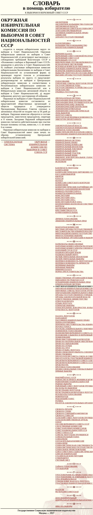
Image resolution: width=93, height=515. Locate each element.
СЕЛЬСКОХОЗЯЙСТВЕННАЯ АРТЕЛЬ (71, 420)
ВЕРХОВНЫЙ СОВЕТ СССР (67, 58)
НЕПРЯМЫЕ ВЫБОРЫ (65, 265)
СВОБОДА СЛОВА (63, 411)
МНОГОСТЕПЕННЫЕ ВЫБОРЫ (68, 236)
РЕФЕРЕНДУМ (61, 397)
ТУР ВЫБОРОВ (62, 469)
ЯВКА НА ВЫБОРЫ (63, 506)
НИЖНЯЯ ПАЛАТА (63, 269)
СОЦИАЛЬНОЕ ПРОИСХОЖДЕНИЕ (70, 450)
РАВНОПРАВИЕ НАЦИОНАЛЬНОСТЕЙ (72, 382)
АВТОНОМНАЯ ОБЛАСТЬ (66, 26)
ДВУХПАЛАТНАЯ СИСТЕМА (68, 98)
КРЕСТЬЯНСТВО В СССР (66, 210)
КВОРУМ (59, 176)
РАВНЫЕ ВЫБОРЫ (63, 384)
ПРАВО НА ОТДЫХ (63, 346)
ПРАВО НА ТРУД (62, 348)
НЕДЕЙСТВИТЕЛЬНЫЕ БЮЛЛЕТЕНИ (71, 257)
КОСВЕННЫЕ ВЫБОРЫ (65, 208)
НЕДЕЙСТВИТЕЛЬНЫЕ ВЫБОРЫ (69, 259)
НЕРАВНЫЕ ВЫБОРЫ (64, 267)
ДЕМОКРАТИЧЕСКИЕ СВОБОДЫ (69, 104)
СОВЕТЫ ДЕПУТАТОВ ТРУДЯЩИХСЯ (71, 435)
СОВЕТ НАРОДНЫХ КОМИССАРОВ (70, 428)
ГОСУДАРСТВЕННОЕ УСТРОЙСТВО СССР (73, 88)
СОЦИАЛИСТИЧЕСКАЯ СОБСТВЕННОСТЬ (74, 445)
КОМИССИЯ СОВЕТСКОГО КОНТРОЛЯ (72, 183)
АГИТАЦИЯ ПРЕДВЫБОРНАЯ (68, 31)
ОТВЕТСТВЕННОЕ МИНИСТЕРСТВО (71, 299)
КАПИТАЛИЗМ (62, 170)
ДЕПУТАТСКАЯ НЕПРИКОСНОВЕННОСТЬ (74, 117)
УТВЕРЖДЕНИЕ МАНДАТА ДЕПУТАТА (72, 481)
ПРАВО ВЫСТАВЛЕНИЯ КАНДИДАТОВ (72, 339)
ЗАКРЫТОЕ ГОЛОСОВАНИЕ (67, 130)
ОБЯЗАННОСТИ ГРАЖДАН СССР (69, 280)
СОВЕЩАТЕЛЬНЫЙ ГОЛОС (67, 437)
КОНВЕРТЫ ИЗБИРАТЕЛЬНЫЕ (68, 193)
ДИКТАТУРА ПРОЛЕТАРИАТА (68, 119)
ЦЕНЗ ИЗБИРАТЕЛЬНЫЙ (66, 498)
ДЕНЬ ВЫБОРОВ (62, 113)
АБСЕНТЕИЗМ (61, 22)
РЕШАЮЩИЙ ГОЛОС (64, 399)
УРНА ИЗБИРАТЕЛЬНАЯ (65, 479)
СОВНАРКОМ (61, 439)
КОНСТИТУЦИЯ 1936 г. (65, 200)
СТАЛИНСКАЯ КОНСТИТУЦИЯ (69, 456)
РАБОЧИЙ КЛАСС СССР (65, 377)
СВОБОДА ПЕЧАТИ (63, 409)
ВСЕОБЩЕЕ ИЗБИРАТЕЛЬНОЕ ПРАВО (71, 69)
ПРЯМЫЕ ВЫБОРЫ (63, 371)
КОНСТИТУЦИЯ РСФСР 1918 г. (68, 202)
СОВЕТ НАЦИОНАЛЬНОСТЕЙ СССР (71, 430)
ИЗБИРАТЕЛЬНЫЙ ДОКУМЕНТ (68, 149)
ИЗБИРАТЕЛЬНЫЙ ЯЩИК (66, 155)
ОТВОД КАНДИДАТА (64, 301)
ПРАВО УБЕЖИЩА (63, 354)
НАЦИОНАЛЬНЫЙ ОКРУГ (66, 255)
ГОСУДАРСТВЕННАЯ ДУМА (67, 85)
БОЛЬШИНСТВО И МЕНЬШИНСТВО (71, 45)
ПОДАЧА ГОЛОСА (63, 327)
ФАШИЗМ (59, 490)
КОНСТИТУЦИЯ (62, 195)
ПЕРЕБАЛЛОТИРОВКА (65, 322)
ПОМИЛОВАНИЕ (62, 337)
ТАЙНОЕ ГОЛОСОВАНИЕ (66, 466)
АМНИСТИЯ (60, 35)
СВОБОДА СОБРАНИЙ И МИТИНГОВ (71, 413)
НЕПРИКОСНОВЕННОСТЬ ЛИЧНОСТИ (72, 263)
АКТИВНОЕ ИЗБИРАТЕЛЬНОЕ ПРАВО (71, 33)
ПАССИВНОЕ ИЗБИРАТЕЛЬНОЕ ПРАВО (72, 320)
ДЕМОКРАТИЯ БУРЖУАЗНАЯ (68, 109)
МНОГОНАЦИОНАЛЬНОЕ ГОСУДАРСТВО (73, 233)
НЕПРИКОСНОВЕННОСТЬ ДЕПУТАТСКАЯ (74, 261)
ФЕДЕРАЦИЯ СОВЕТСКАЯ (66, 492)
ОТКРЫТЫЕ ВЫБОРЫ (64, 305)
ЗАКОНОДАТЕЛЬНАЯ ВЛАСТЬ (68, 126)
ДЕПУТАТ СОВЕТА (63, 115)
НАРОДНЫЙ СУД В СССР (66, 250)
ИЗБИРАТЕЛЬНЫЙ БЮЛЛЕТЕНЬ (69, 147)
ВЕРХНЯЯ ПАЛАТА (63, 54)
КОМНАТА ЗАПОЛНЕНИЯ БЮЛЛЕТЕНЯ (72, 189)
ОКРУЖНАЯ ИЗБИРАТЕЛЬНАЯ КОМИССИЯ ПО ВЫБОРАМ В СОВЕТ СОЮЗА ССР (37, 147)
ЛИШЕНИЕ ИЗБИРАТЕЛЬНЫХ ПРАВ (71, 221)
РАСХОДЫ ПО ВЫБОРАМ (66, 388)
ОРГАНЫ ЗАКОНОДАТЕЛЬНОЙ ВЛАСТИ (72, 297)
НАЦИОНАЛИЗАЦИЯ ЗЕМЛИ (68, 252)
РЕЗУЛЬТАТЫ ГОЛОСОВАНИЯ (68, 394)
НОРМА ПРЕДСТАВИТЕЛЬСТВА (69, 272)
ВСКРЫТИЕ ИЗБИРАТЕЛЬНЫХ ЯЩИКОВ (73, 71)
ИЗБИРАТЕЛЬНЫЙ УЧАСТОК (68, 153)
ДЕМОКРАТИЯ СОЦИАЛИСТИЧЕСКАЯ (72, 111)
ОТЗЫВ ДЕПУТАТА (63, 303)
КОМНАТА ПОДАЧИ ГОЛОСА (68, 191)
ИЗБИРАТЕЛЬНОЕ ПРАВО (66, 142)
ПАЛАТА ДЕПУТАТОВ (65, 316)
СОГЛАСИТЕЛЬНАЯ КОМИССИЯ (69, 441)
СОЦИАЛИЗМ (61, 443)
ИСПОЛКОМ (60, 162)
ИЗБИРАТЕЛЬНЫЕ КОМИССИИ (68, 145)
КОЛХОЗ (59, 181)
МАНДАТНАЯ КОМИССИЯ (67, 227)
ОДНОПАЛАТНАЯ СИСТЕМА (13, 143)
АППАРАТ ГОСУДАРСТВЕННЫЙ (69, 37)
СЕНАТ (58, 422)
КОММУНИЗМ (61, 185)
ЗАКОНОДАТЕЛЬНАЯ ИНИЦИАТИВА (71, 128)
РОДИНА (59, 401)
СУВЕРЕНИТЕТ (62, 458)
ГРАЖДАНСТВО (62, 90)
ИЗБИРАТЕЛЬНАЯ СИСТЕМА (68, 140)
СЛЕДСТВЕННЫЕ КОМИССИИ (68, 426)
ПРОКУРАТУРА (61, 365)
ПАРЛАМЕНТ (61, 318)
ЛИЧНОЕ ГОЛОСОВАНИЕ (66, 219)
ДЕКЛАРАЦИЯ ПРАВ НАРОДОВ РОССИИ (73, 100)
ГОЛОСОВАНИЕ (62, 81)
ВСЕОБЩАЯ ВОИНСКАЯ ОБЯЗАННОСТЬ (73, 66)
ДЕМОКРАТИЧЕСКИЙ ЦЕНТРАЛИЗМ (71, 107)
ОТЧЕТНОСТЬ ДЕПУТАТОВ (67, 310)
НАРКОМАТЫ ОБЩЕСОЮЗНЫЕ (69, 244)
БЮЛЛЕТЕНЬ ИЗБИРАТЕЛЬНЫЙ (69, 47)
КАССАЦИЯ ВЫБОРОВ (65, 174)
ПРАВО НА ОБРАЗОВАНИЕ (67, 344)
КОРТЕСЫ (59, 206)
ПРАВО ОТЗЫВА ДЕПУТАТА (67, 350)
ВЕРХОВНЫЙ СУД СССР (65, 60)
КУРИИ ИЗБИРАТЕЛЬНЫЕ (66, 212)
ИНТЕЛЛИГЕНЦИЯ (63, 159)
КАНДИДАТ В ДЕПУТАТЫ (66, 168)
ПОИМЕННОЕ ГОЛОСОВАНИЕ (68, 331)
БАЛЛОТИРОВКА (63, 43)
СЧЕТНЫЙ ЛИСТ (62, 460)
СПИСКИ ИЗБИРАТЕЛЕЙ (66, 454)
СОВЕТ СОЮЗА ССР (64, 433)
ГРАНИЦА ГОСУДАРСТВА (66, 92)
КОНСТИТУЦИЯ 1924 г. (65, 198)
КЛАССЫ (59, 178)
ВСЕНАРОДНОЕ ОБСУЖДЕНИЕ (69, 64)
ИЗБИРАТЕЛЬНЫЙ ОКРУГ (66, 151)
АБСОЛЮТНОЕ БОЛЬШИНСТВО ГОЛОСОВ (74, 24)
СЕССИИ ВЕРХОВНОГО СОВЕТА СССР (72, 424)
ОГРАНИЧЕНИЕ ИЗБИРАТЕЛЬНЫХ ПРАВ (73, 282)
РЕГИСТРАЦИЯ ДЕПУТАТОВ (67, 390)
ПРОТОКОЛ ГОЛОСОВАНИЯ (67, 367)
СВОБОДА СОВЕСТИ (64, 416)
